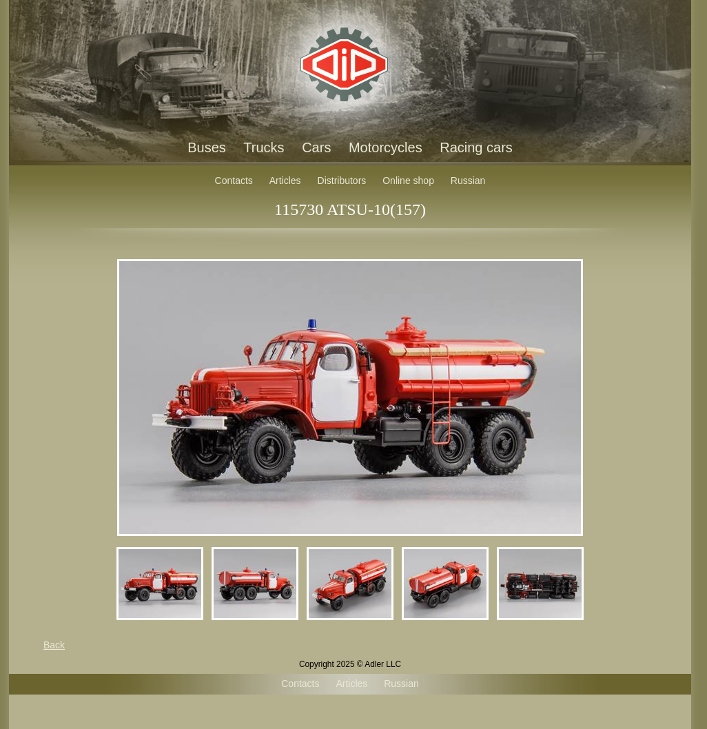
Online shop (408, 180)
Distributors (342, 180)
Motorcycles (385, 147)
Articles (285, 180)
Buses (206, 147)
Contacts (234, 180)
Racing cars (476, 147)
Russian (468, 180)
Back (54, 644)
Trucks (263, 147)
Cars (316, 147)
